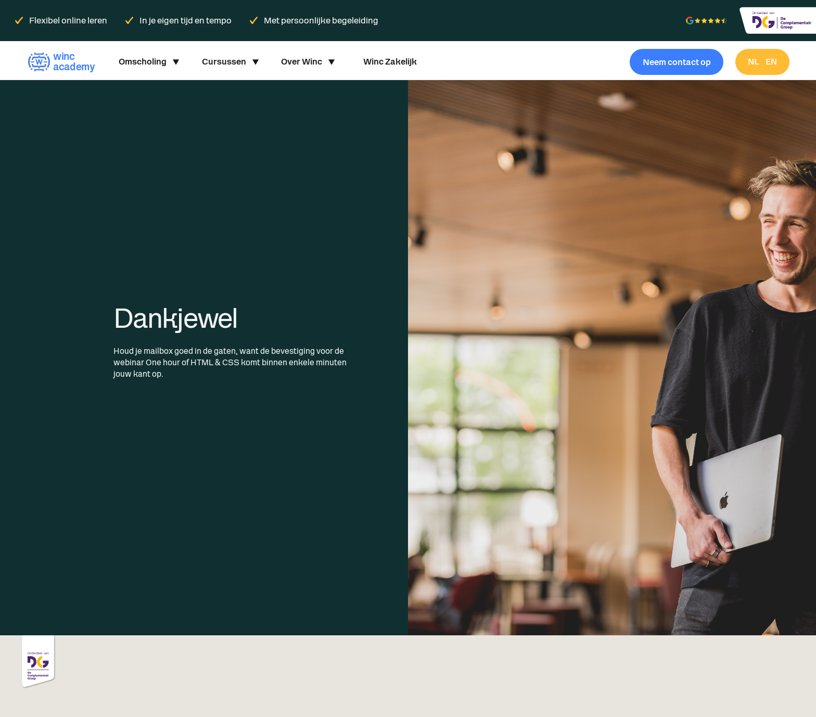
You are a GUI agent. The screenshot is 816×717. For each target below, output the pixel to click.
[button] (148, 61)
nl (753, 61)
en (771, 61)
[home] (61, 62)
